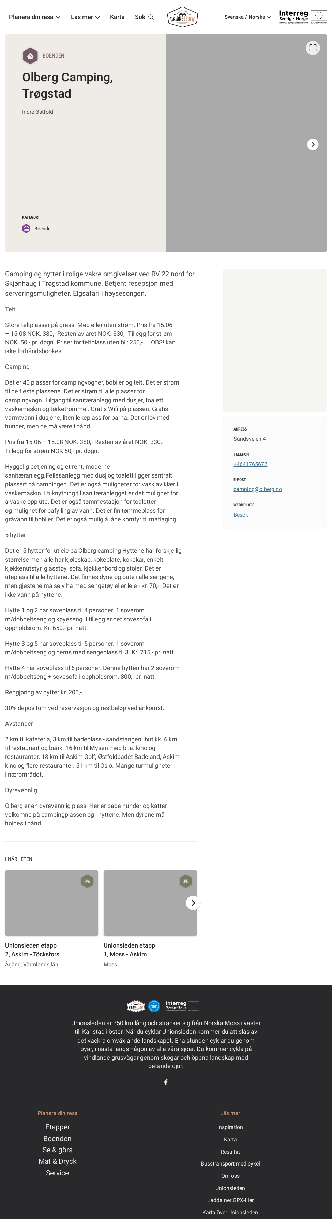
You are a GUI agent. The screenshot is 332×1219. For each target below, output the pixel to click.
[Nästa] (313, 144)
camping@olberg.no (257, 489)
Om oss (230, 1176)
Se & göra (58, 1150)
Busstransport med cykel (230, 1163)
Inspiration (230, 1127)
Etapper (57, 1127)
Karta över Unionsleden (230, 1212)
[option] (246, 143)
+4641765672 (250, 464)
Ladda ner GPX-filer (230, 1200)
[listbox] (246, 143)
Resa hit (230, 1151)
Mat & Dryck (58, 1161)
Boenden (57, 1139)
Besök (240, 515)
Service (57, 1173)
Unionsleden (230, 1188)
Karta (230, 1139)
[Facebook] (166, 1082)
